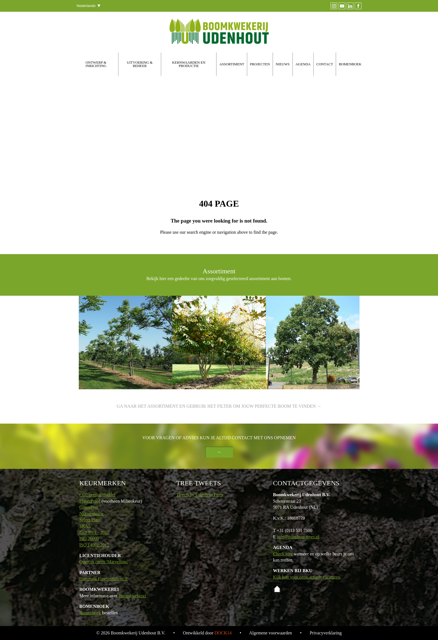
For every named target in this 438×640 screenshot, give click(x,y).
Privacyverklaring (326, 633)
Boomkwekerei (132, 595)
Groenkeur (88, 507)
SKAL (85, 526)
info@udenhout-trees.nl (298, 536)
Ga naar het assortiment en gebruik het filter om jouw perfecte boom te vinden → (219, 406)
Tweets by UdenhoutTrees (199, 494)
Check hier (282, 553)
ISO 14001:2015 (94, 545)
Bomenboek (90, 612)
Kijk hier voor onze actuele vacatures (306, 577)
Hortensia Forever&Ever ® (103, 578)
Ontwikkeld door (207, 633)
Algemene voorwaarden (270, 633)
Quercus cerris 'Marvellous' (103, 561)
